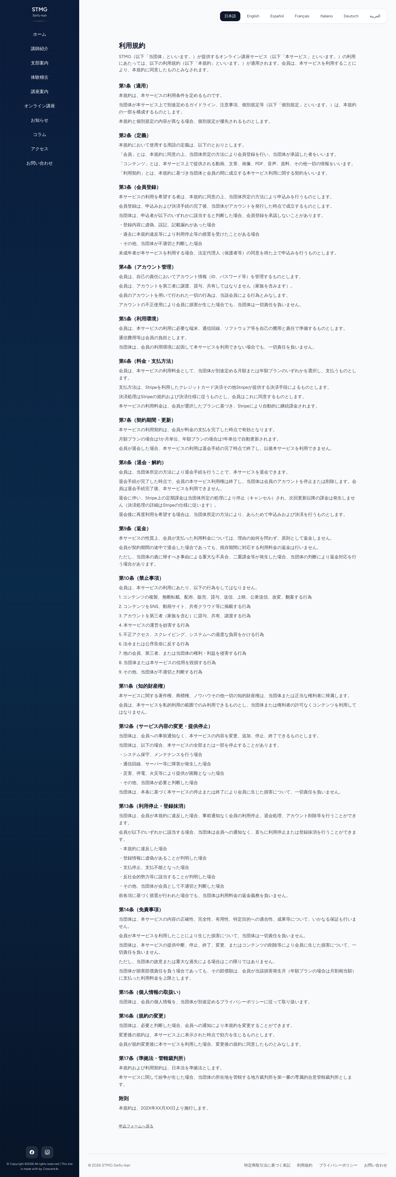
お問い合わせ (39, 163)
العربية (375, 16)
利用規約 (304, 1165)
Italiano (326, 16)
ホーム (39, 34)
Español (277, 16)
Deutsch (351, 16)
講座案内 (39, 91)
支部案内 (39, 63)
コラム (39, 134)
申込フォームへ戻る (136, 1126)
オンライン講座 (39, 105)
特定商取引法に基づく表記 (267, 1165)
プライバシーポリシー (338, 1165)
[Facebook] (32, 1152)
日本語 (230, 16)
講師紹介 (39, 48)
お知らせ (39, 120)
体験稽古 (39, 77)
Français (302, 16)
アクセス (39, 148)
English (253, 16)
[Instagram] (47, 1152)
